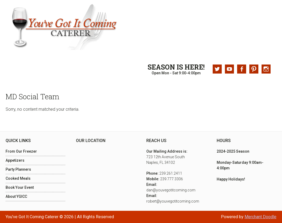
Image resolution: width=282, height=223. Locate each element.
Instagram (266, 69)
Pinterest (253, 69)
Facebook (241, 69)
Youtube (229, 69)
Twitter (217, 69)
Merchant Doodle (260, 216)
